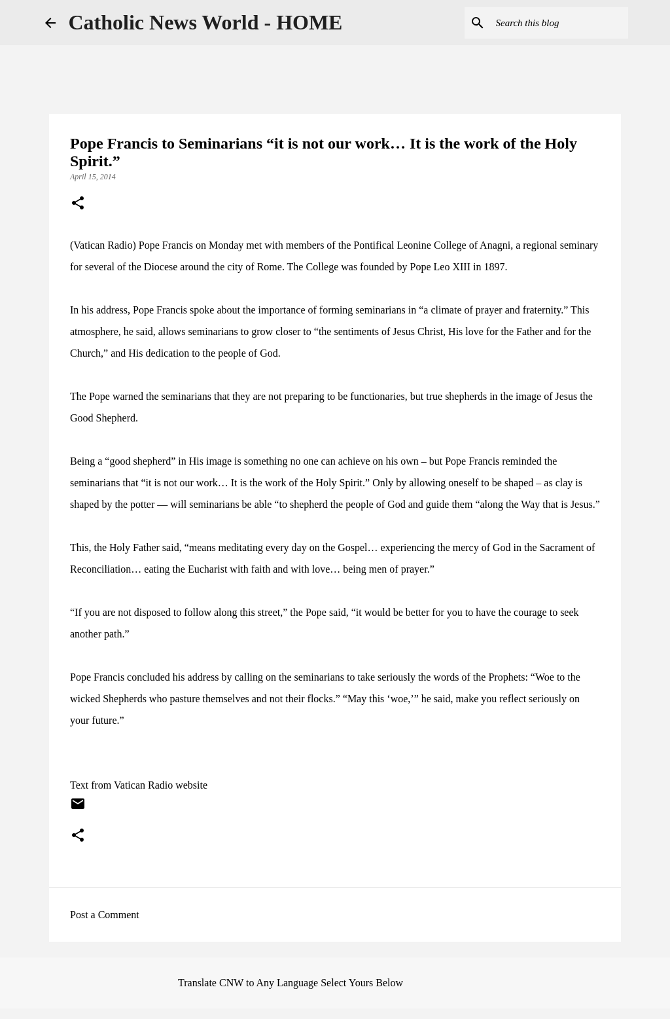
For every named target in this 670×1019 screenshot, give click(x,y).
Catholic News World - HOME (206, 22)
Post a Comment (104, 914)
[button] (78, 204)
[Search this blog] (559, 23)
